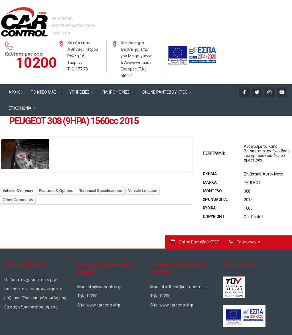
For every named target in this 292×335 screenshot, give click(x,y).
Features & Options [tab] (56, 157)
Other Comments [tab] (18, 166)
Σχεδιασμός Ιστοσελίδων (104, 321)
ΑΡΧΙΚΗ (15, 58)
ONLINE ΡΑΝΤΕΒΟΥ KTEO (165, 58)
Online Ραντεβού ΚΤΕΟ (195, 208)
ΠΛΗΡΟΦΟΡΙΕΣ (115, 58)
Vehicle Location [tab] (142, 157)
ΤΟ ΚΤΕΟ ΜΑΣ (43, 58)
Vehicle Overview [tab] (18, 157)
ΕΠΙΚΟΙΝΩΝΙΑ (20, 74)
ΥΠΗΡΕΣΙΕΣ (79, 58)
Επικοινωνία (244, 208)
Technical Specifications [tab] (100, 157)
